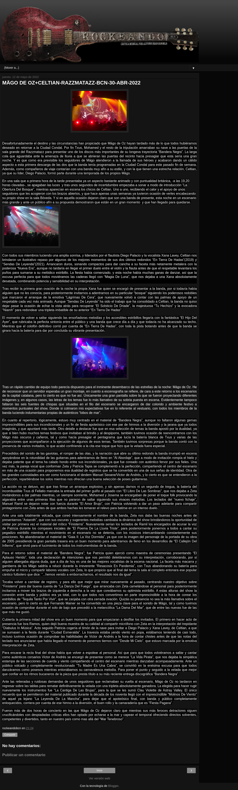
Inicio (99, 770)
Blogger (113, 786)
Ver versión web (99, 778)
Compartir (9, 734)
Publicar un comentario (23, 755)
